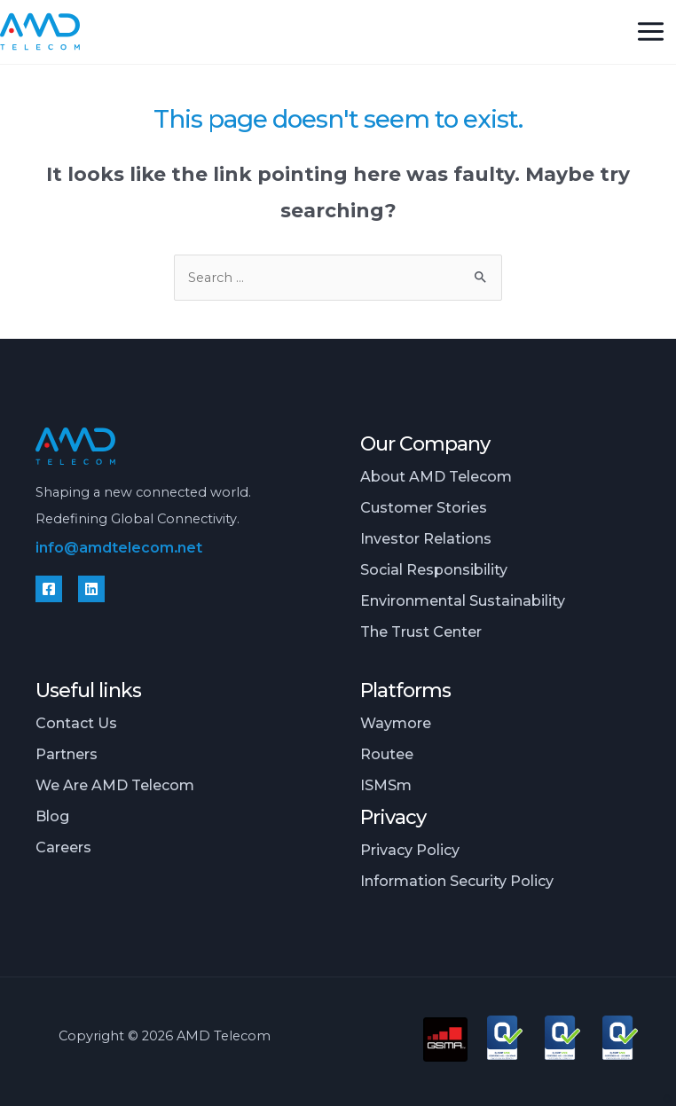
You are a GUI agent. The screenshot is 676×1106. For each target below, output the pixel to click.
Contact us (76, 723)
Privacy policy (410, 850)
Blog (52, 816)
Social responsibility (433, 569)
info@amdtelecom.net (118, 547)
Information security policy (457, 881)
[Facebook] (48, 589)
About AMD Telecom (436, 476)
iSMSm (386, 785)
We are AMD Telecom (114, 785)
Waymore (395, 723)
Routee (386, 754)
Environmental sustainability (462, 600)
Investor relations (425, 538)
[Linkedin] (91, 589)
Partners (66, 754)
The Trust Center (421, 631)
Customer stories (423, 507)
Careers (63, 847)
